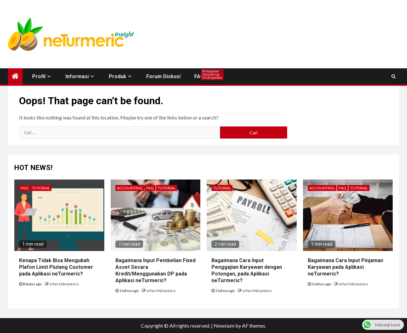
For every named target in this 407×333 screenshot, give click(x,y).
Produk (117, 76)
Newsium (224, 326)
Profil (38, 76)
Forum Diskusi (163, 76)
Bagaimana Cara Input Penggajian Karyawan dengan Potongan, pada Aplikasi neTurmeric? (246, 270)
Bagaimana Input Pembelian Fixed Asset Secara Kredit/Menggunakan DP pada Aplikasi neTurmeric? (155, 270)
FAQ (199, 76)
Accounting (129, 188)
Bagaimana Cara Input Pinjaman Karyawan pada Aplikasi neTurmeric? (345, 267)
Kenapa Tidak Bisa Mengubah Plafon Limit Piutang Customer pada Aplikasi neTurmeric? (56, 267)
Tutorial (41, 188)
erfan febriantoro (64, 284)
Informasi (77, 76)
